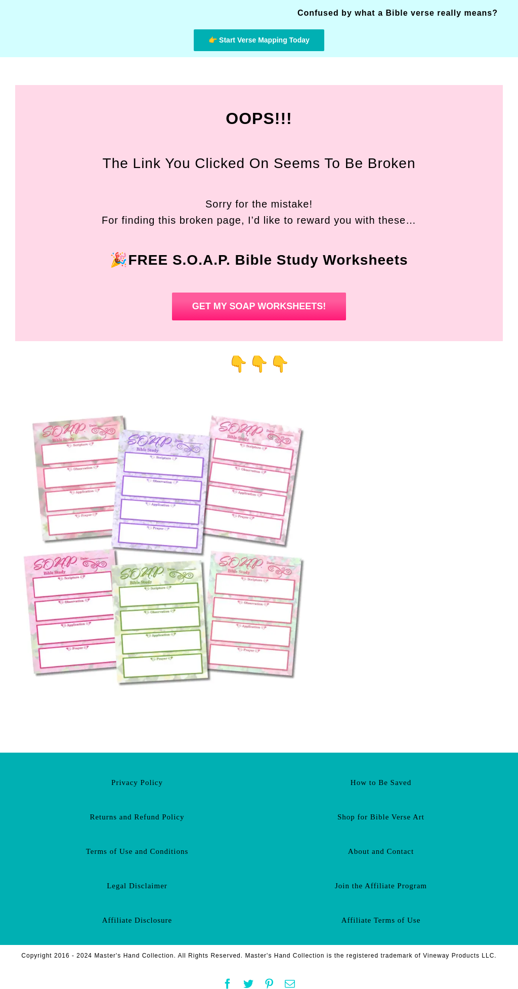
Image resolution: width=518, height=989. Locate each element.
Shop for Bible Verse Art (380, 817)
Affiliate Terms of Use (381, 920)
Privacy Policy (137, 782)
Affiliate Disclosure (137, 920)
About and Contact (381, 851)
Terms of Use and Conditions (137, 851)
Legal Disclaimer (137, 886)
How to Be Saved (381, 782)
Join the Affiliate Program (381, 886)
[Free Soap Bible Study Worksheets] (167, 402)
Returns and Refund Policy (137, 817)
